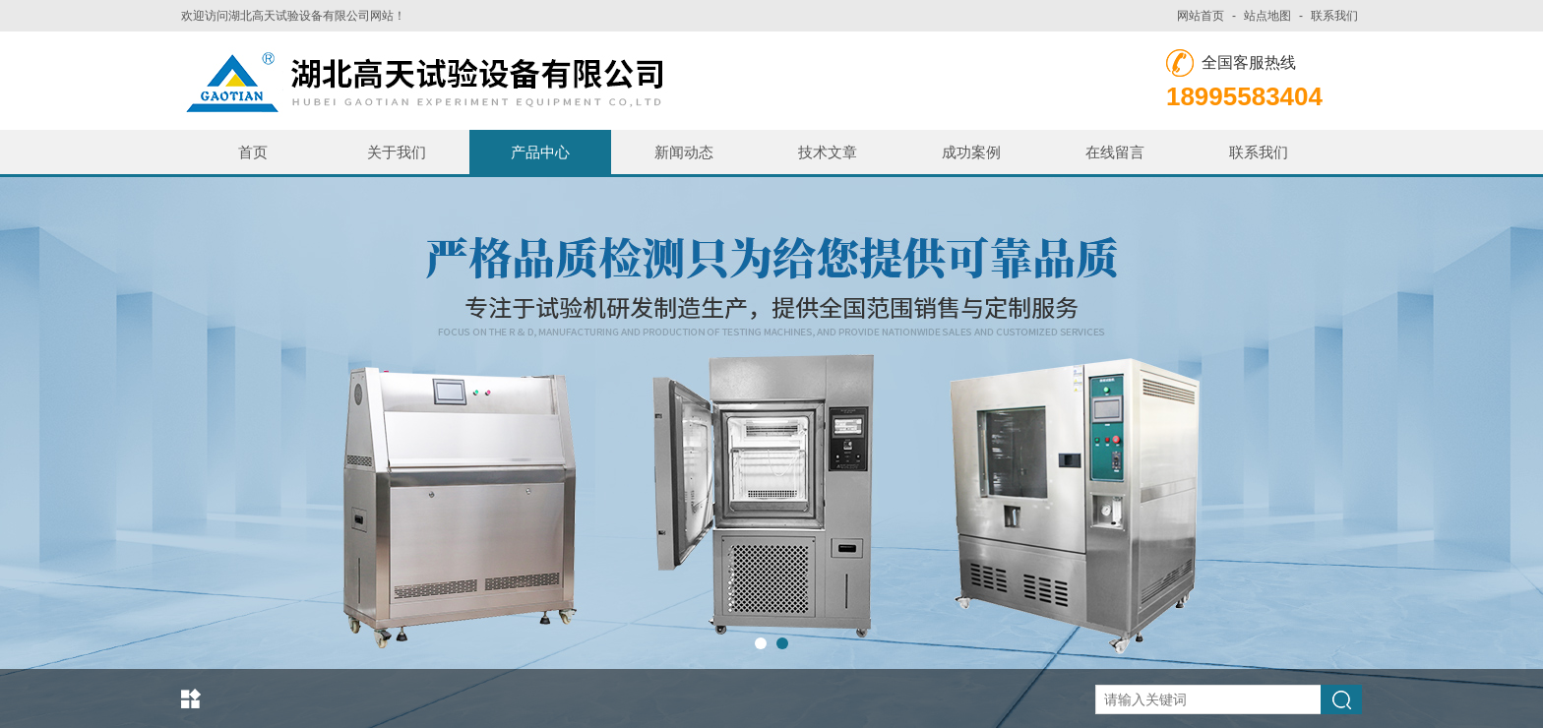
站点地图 (1267, 16)
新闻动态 (683, 152)
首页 (253, 152)
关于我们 (396, 152)
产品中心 (540, 152)
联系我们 (1334, 16)
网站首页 (1200, 16)
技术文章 (827, 152)
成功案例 (971, 152)
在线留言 (1114, 152)
